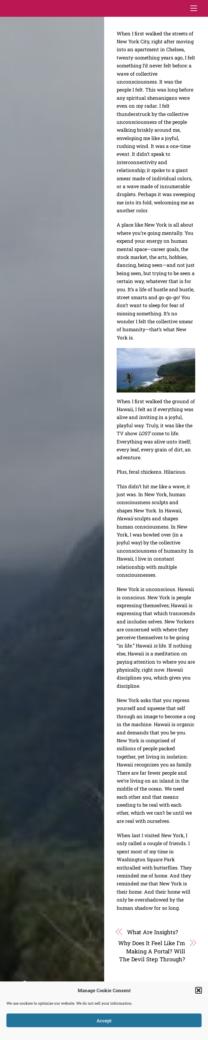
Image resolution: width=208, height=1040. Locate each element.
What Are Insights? (152, 932)
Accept (104, 1020)
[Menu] (194, 8)
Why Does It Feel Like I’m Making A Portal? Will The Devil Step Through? (151, 951)
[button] (199, 990)
